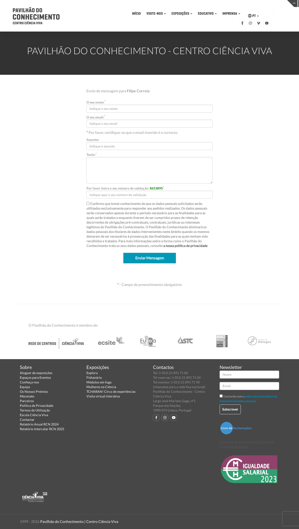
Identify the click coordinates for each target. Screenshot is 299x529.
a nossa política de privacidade (185, 246)
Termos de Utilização (35, 410)
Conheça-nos (29, 382)
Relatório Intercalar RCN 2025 (42, 429)
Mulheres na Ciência (101, 387)
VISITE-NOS (156, 13)
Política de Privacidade (36, 405)
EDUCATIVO (207, 13)
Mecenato (27, 396)
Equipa (25, 387)
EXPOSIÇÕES (181, 13)
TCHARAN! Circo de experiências (110, 391)
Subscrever (230, 409)
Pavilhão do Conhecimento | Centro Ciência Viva (79, 521)
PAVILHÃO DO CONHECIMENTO (144, 3)
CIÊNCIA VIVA (209, 3)
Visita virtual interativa (103, 396)
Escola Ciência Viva (34, 415)
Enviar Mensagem (149, 258)
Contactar (27, 420)
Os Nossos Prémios (34, 391)
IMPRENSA (231, 13)
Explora (92, 373)
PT (253, 15)
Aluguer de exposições (36, 373)
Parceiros (27, 401)
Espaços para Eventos (35, 377)
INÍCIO (136, 13)
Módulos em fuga (98, 382)
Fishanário (94, 377)
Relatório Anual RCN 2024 (39, 424)
